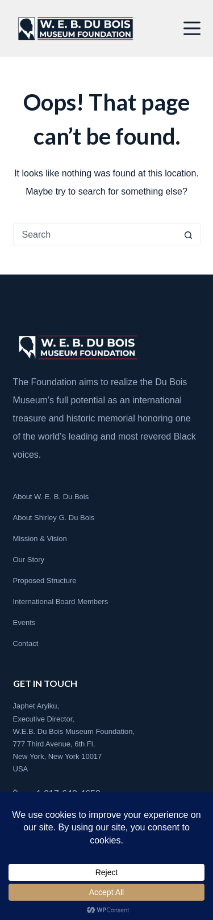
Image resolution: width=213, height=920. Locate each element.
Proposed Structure (45, 580)
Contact (26, 643)
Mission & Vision (40, 538)
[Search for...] (95, 234)
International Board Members (60, 601)
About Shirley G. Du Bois (54, 517)
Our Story (29, 559)
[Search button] (188, 234)
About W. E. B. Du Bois (51, 496)
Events (24, 622)
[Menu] (192, 28)
